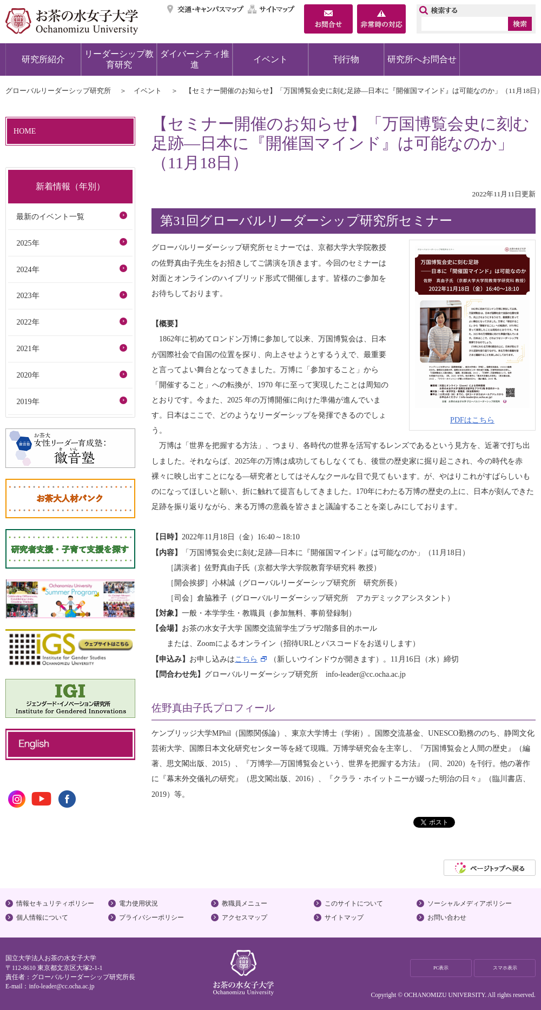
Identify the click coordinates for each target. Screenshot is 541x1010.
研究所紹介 (43, 59)
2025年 (27, 243)
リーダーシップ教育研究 (119, 59)
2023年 (27, 295)
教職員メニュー (244, 903)
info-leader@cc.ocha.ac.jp (61, 986)
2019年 (27, 401)
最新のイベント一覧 (50, 216)
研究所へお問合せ (422, 59)
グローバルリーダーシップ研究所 (58, 91)
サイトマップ (271, 9)
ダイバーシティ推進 (194, 59)
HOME (25, 131)
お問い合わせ (446, 917)
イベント (270, 59)
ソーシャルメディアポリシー (469, 903)
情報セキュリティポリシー (55, 903)
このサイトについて (354, 903)
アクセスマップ (244, 917)
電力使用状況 (138, 903)
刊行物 (346, 59)
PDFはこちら (472, 419)
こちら (246, 659)
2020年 (27, 375)
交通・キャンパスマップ (206, 9)
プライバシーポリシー (151, 917)
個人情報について (42, 917)
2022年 (27, 322)
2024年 (27, 269)
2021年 (27, 348)
